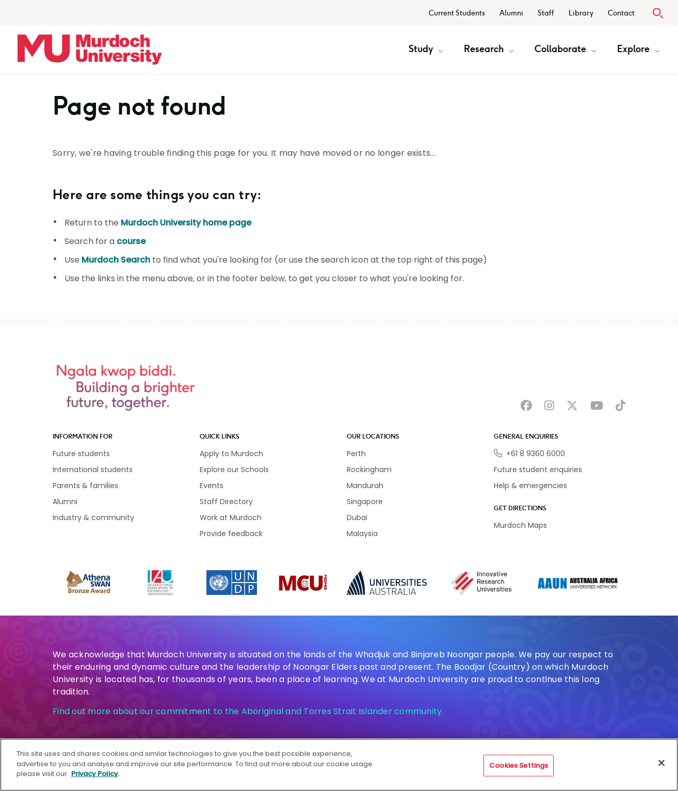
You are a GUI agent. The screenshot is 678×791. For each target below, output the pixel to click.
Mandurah (365, 485)
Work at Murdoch (231, 517)
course (131, 241)
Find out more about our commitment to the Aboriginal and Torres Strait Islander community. (248, 711)
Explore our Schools (234, 469)
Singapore (365, 501)
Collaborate (565, 49)
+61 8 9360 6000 (535, 453)
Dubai (357, 517)
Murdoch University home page (186, 223)
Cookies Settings (518, 765)
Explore (638, 49)
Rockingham (369, 469)
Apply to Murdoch (231, 453)
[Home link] (90, 49)
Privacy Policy (94, 774)
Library (581, 13)
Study (426, 49)
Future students (81, 453)
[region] (339, 764)
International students (93, 469)
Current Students (457, 13)
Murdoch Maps (520, 525)
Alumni (511, 13)
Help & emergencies (530, 485)
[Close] (661, 763)
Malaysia (362, 533)
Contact (621, 13)
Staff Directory (226, 501)
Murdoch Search (116, 260)
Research (489, 49)
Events (211, 485)
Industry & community (93, 517)
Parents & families (85, 485)
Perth (356, 453)
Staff (546, 13)
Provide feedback (231, 533)
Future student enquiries (538, 469)
